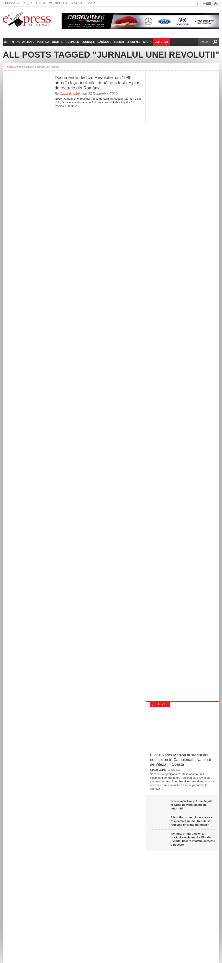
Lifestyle (133, 42)
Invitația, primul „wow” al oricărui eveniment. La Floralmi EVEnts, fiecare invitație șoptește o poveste (193, 839)
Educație (88, 42)
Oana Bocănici (71, 93)
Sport (147, 42)
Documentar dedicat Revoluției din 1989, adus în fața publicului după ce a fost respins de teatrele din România (97, 82)
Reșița (27, 3)
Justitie (57, 42)
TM (12, 42)
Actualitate (25, 42)
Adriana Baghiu (158, 770)
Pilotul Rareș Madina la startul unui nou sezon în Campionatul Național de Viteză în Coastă (180, 760)
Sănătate (104, 42)
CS (6, 42)
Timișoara (12, 3)
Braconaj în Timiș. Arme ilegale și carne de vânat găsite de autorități (191, 805)
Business (72, 42)
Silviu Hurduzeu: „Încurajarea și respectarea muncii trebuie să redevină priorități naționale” (192, 821)
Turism (119, 42)
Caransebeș (58, 3)
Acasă (10, 66)
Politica (43, 42)
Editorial (161, 42)
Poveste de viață (82, 3)
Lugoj (40, 3)
